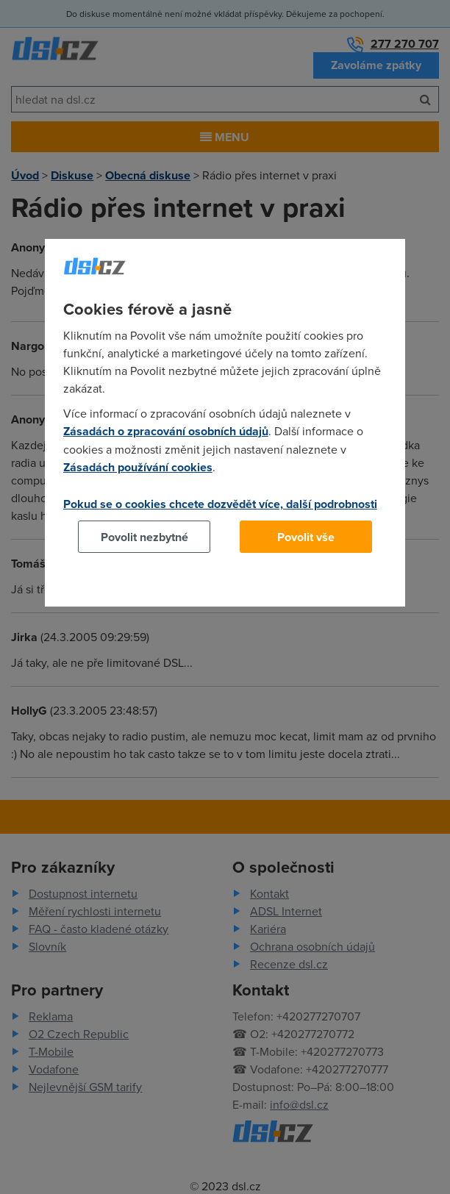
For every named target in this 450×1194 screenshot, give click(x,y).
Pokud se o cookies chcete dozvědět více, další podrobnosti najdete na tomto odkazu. (220, 512)
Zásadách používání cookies (138, 467)
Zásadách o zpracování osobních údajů (165, 431)
